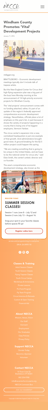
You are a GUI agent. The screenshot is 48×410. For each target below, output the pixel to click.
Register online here (23, 231)
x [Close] (44, 173)
